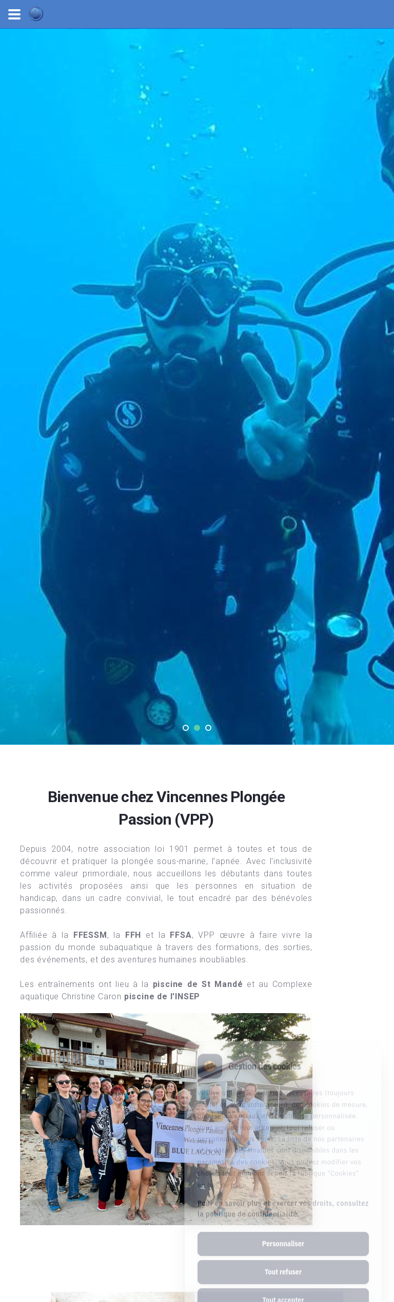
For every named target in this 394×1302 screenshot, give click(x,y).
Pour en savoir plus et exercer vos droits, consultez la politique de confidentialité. (283, 1173)
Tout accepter (283, 1264)
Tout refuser (283, 1236)
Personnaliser (283, 1208)
